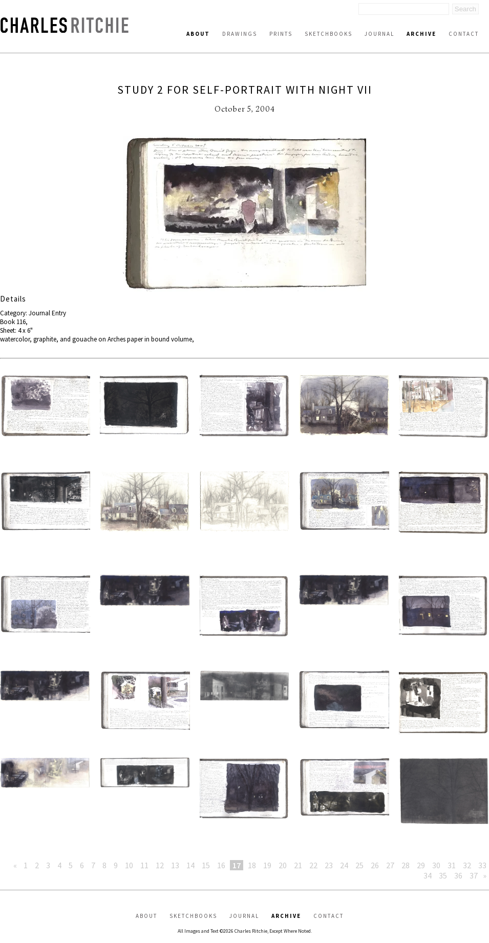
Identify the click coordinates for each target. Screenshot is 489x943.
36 (458, 875)
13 (175, 865)
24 (344, 865)
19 (267, 865)
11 (144, 865)
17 (236, 865)
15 (206, 865)
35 (443, 875)
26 (375, 865)
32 (467, 865)
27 (390, 865)
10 (129, 865)
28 (405, 865)
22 (313, 865)
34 (427, 875)
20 (283, 865)
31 (452, 865)
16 (221, 865)
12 (160, 865)
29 (421, 865)
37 (474, 875)
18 (252, 865)
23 (329, 865)
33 (482, 865)
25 (359, 865)
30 (436, 865)
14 (190, 865)
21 (298, 865)
